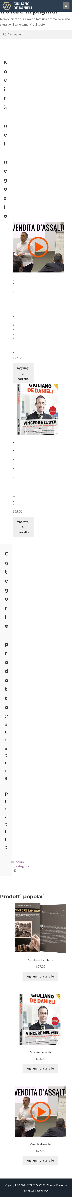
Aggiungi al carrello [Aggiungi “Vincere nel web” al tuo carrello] (23, 526)
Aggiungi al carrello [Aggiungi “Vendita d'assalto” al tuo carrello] (23, 373)
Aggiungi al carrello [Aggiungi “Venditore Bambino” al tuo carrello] (40, 976)
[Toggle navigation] (66, 5)
